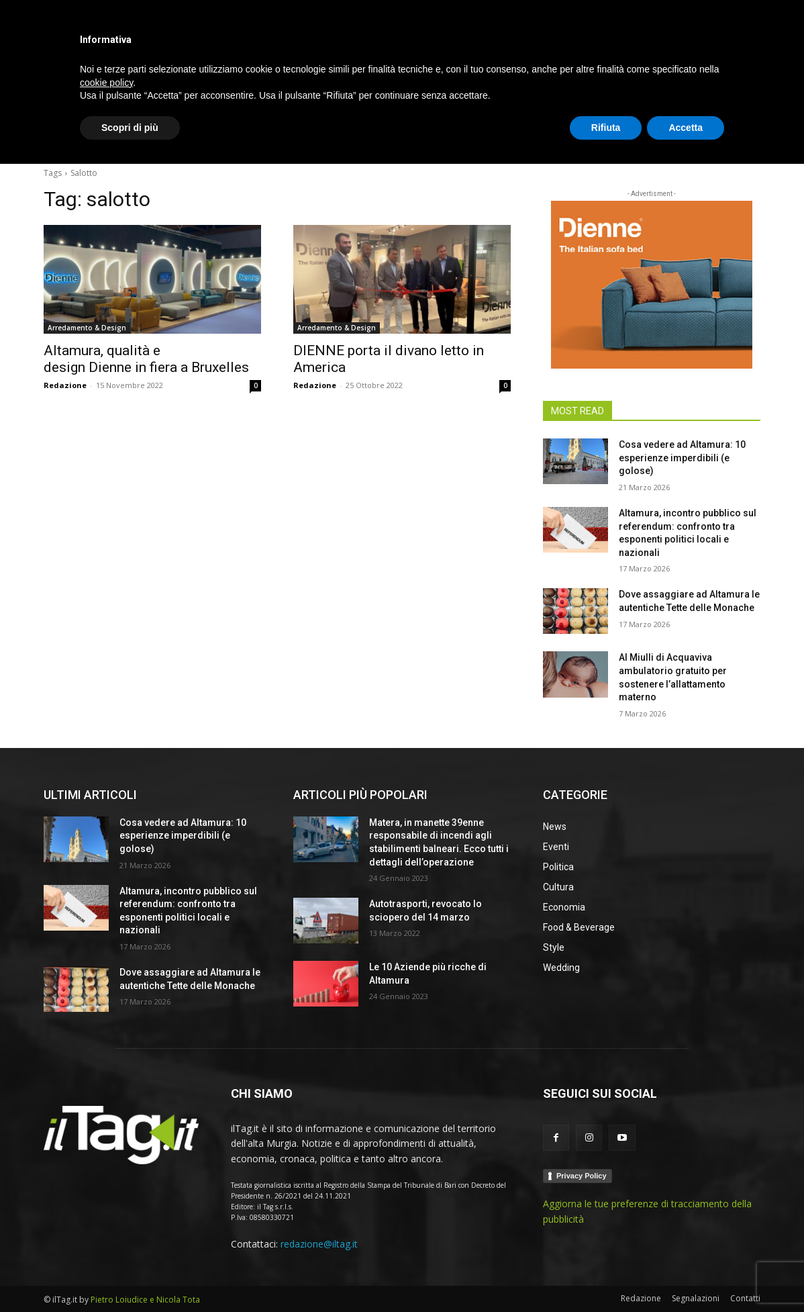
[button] (744, 137)
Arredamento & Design (87, 327)
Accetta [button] (685, 1275)
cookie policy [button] (106, 1230)
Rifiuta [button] (606, 1275)
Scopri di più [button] (129, 1275)
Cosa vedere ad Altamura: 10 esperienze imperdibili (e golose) (682, 457)
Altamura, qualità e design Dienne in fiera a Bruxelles (148, 358)
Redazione (65, 385)
